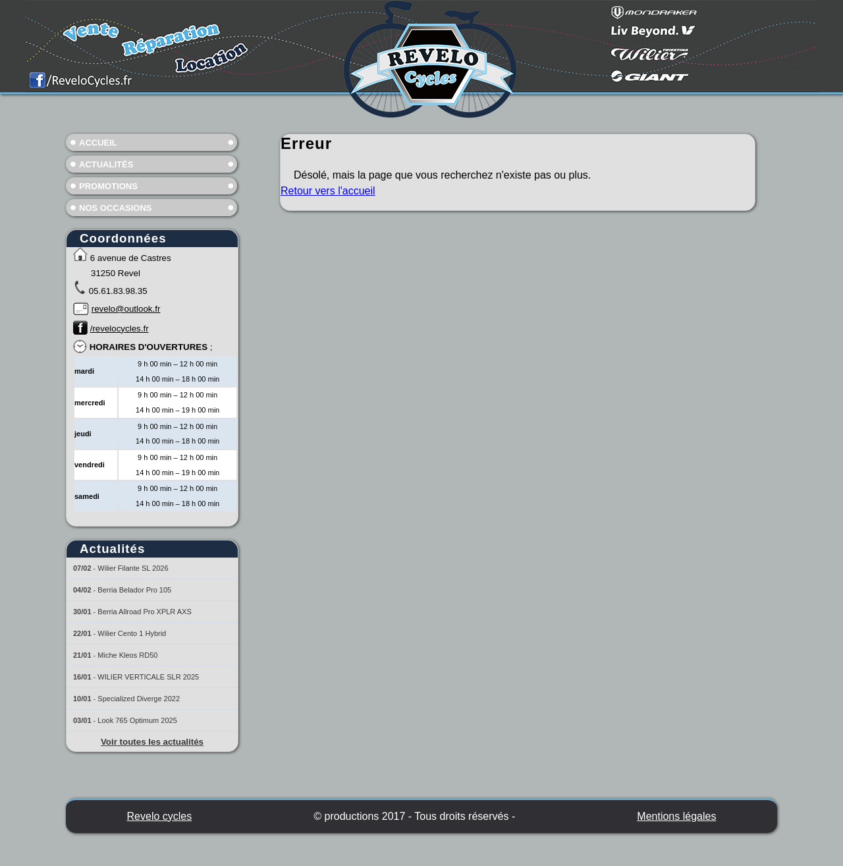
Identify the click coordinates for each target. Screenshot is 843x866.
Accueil (98, 143)
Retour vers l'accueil (328, 190)
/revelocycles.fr (119, 328)
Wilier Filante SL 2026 (132, 568)
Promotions (108, 186)
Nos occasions (115, 208)
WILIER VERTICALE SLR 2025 (148, 677)
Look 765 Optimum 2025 (137, 720)
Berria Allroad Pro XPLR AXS (144, 612)
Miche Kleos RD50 (127, 655)
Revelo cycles (159, 816)
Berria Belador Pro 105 (134, 590)
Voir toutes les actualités (152, 742)
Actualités (106, 164)
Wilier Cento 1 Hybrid (131, 633)
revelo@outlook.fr (126, 309)
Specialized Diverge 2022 (138, 699)
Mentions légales (676, 816)
